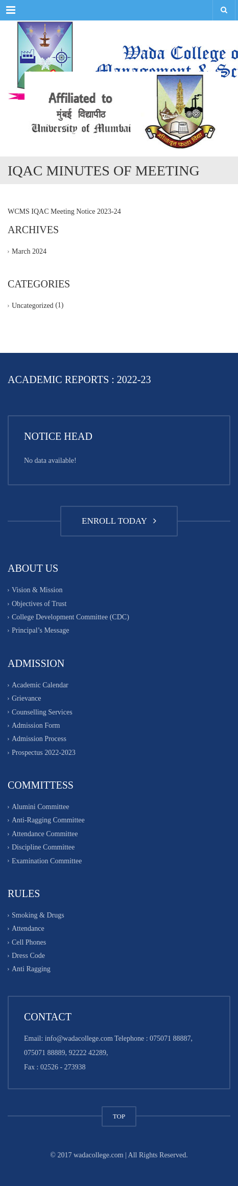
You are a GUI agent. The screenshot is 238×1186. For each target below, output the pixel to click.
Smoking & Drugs (38, 915)
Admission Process (39, 739)
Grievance (26, 698)
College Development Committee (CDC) (70, 617)
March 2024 (29, 251)
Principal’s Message (40, 631)
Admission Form (36, 725)
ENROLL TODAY (119, 521)
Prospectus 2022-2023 (44, 752)
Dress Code (28, 955)
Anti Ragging (31, 969)
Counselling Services (42, 712)
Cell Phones (29, 942)
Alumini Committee (40, 807)
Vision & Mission (37, 590)
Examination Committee (47, 861)
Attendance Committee (45, 834)
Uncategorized (33, 306)
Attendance (28, 929)
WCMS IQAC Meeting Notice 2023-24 (64, 211)
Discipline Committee (43, 847)
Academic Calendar (40, 685)
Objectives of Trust (39, 604)
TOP (119, 1116)
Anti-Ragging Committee (48, 820)
